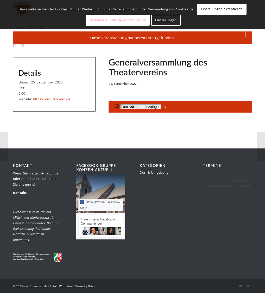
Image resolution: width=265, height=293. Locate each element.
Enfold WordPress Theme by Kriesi (73, 286)
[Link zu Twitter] (22, 45)
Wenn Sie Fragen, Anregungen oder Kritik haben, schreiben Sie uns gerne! (36, 179)
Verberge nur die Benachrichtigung (118, 20)
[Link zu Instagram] (14, 45)
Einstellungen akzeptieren (221, 9)
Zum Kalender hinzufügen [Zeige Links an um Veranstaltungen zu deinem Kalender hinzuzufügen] (141, 107)
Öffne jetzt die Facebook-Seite (100, 205)
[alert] (227, 183)
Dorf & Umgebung (154, 172)
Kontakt (20, 192)
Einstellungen (166, 20)
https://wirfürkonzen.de (51, 99)
